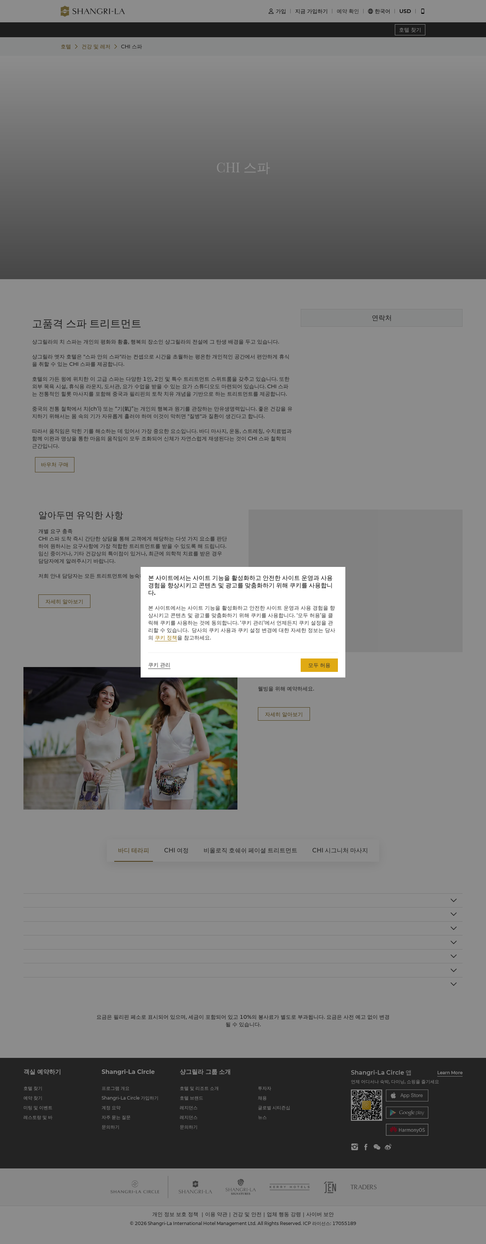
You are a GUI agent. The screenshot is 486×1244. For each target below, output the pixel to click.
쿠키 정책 (166, 637)
